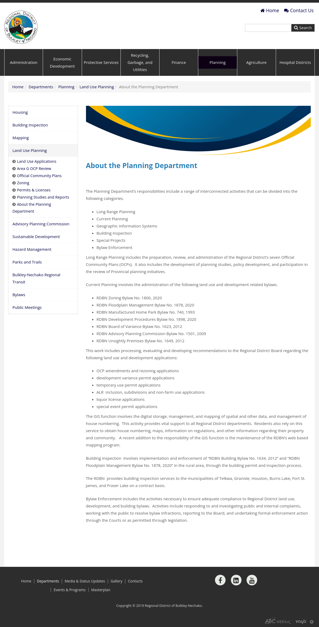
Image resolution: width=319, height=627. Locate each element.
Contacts (135, 581)
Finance (179, 62)
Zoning (23, 182)
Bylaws (18, 294)
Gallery (116, 581)
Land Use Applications (36, 161)
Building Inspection (30, 125)
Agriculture (256, 62)
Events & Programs (69, 590)
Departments (41, 86)
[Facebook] (220, 580)
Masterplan (100, 590)
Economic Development (62, 62)
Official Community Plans (39, 175)
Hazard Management (31, 249)
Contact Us (299, 10)
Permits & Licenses (33, 189)
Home (269, 10)
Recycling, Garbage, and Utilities (139, 62)
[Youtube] (252, 580)
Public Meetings (27, 307)
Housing (20, 112)
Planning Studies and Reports (43, 197)
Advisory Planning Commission (41, 223)
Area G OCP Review (34, 168)
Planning (218, 62)
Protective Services (101, 62)
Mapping (20, 137)
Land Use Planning (97, 86)
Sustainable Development (36, 236)
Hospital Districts (295, 62)
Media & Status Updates (85, 581)
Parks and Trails (27, 262)
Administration (23, 62)
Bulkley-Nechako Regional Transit (36, 278)
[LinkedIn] (236, 580)
